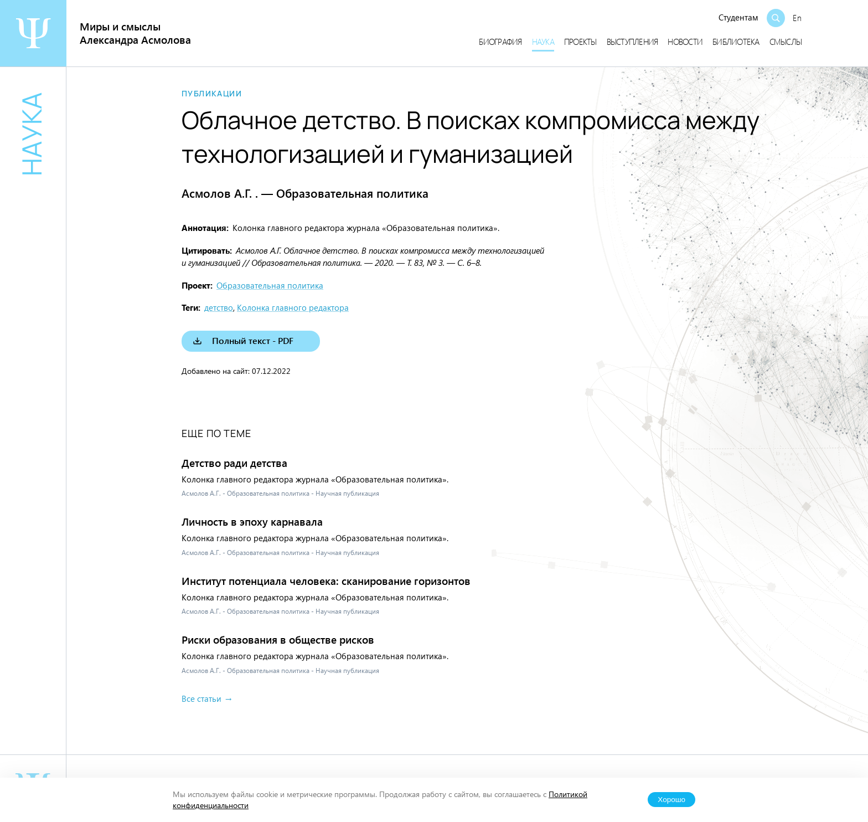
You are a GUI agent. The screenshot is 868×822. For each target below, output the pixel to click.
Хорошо (671, 799)
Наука (543, 41)
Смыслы (785, 41)
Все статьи (201, 698)
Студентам (738, 17)
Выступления (632, 41)
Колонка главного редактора (293, 307)
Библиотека (736, 41)
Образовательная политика (269, 285)
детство (218, 307)
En (797, 17)
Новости (685, 41)
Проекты (580, 41)
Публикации (212, 93)
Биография (500, 41)
